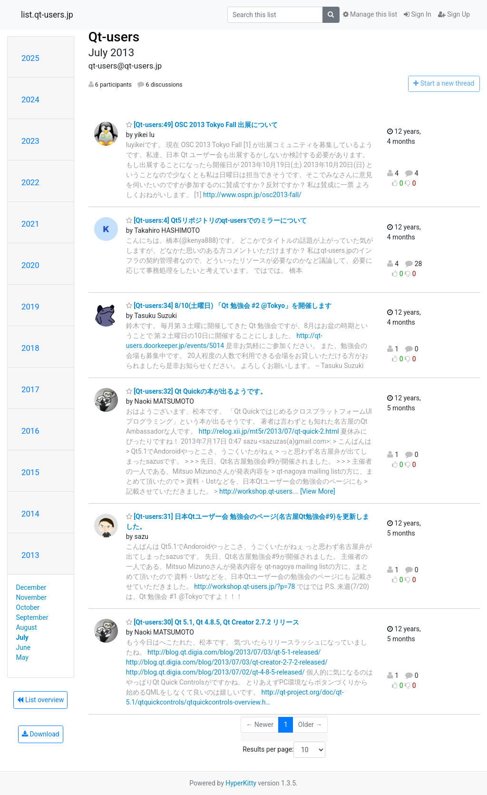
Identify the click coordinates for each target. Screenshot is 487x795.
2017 (30, 389)
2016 (30, 431)
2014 (30, 513)
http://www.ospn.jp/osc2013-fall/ (252, 195)
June (23, 647)
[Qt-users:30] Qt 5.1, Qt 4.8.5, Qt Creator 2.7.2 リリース (212, 622)
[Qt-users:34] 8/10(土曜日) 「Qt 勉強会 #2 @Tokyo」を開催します (229, 305)
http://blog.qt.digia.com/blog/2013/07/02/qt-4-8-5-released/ (215, 672)
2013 (30, 555)
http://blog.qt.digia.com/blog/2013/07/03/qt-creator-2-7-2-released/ (227, 662)
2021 (30, 224)
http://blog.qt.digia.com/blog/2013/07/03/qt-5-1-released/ (234, 652)
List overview (40, 700)
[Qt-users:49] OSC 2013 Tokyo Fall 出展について (202, 125)
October (27, 607)
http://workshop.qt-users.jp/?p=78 (244, 586)
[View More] (317, 491)
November (31, 597)
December (31, 587)
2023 (30, 141)
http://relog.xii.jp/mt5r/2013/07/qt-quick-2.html (269, 431)
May (22, 657)
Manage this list (370, 14)
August (26, 627)
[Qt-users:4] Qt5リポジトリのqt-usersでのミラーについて (216, 220)
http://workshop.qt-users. (256, 491)
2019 (30, 306)
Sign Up (454, 14)
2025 (30, 58)
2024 (30, 99)
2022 (30, 182)
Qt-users (113, 37)
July (22, 637)
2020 (30, 265)
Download (40, 734)
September (32, 617)
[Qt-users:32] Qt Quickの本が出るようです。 (196, 391)
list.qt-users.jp (47, 15)
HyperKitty (240, 783)
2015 (30, 472)
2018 (30, 348)
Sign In (417, 14)
